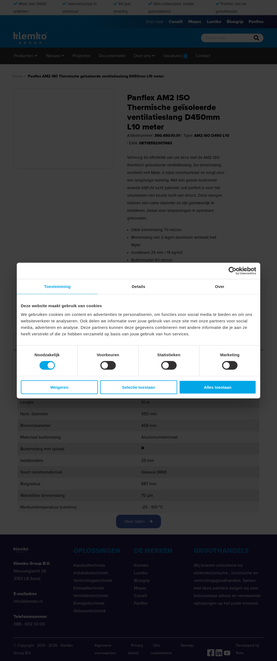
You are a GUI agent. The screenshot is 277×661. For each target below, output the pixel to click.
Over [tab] (220, 286)
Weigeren (59, 387)
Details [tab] (138, 286)
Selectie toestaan (138, 387)
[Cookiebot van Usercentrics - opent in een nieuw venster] (232, 271)
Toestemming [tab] (57, 286)
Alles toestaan (218, 387)
